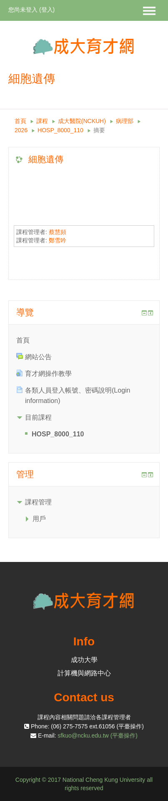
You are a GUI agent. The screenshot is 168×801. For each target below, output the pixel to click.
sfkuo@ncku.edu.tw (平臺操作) (98, 735)
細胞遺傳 (45, 159)
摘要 (99, 130)
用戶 (39, 518)
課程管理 (38, 502)
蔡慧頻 (57, 232)
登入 (47, 9)
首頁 (20, 121)
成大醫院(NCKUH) (82, 121)
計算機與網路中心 (84, 673)
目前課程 (38, 417)
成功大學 (84, 659)
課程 (42, 121)
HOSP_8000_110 (60, 130)
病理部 (124, 121)
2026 (21, 130)
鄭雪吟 (57, 240)
